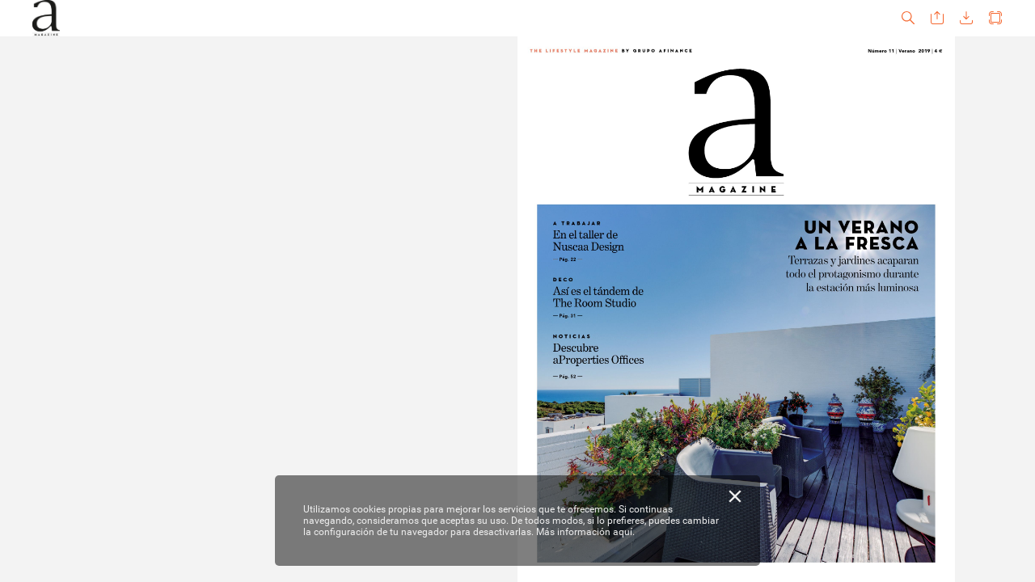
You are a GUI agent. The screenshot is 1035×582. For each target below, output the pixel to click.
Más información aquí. (585, 532)
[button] (908, 18)
